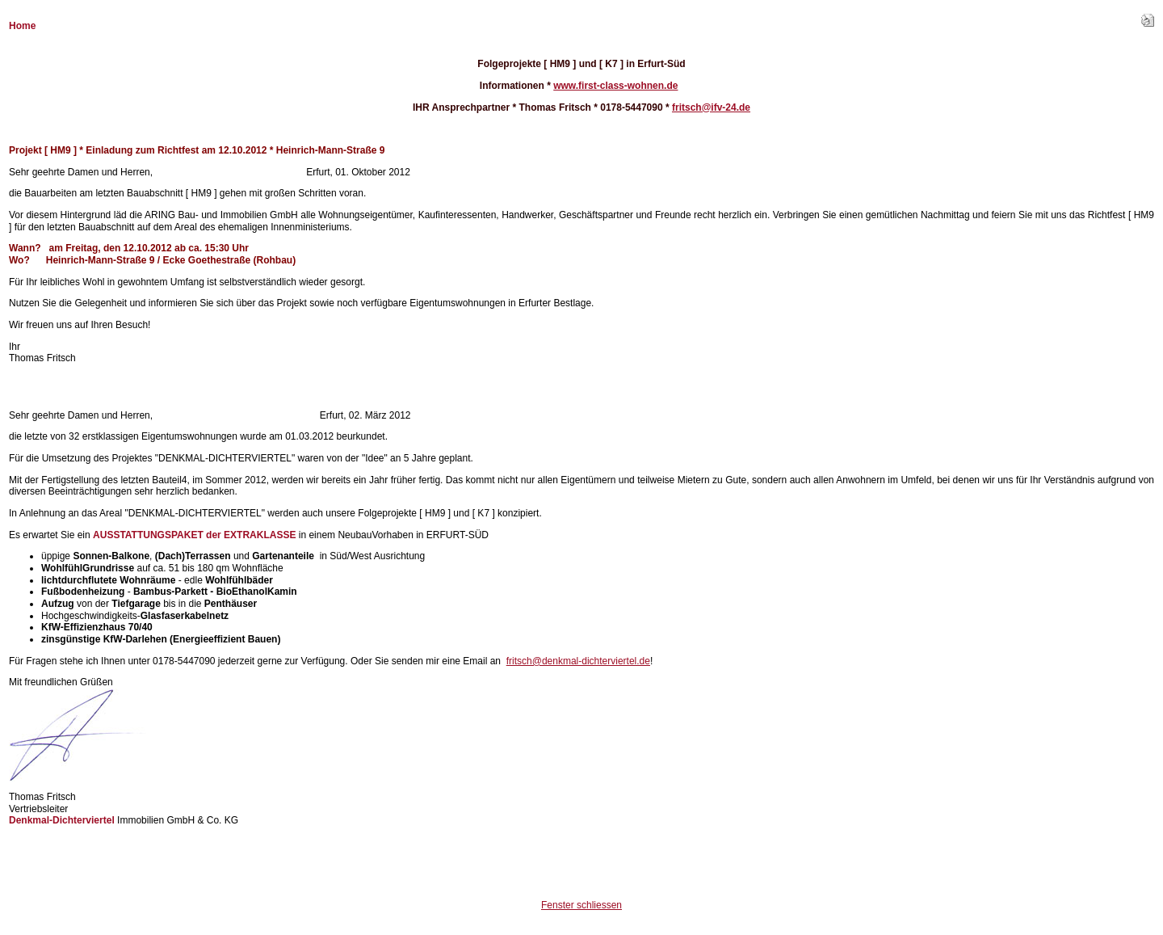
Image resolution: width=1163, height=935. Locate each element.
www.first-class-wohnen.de (615, 85)
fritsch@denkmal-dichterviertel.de (578, 661)
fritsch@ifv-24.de (711, 107)
